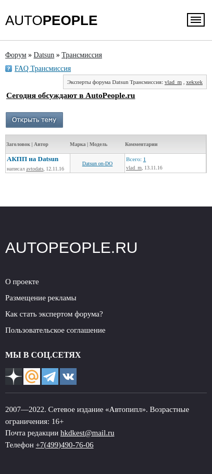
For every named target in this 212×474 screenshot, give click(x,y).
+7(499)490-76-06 (65, 445)
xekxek (194, 82)
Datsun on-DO (97, 163)
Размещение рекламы (41, 298)
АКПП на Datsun (32, 159)
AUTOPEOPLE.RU (71, 247)
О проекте (22, 281)
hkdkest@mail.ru (87, 433)
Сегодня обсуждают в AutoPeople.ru (70, 95)
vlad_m (173, 82)
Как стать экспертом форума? (54, 314)
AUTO (51, 20)
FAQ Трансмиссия (43, 68)
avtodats (34, 169)
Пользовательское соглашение (55, 330)
